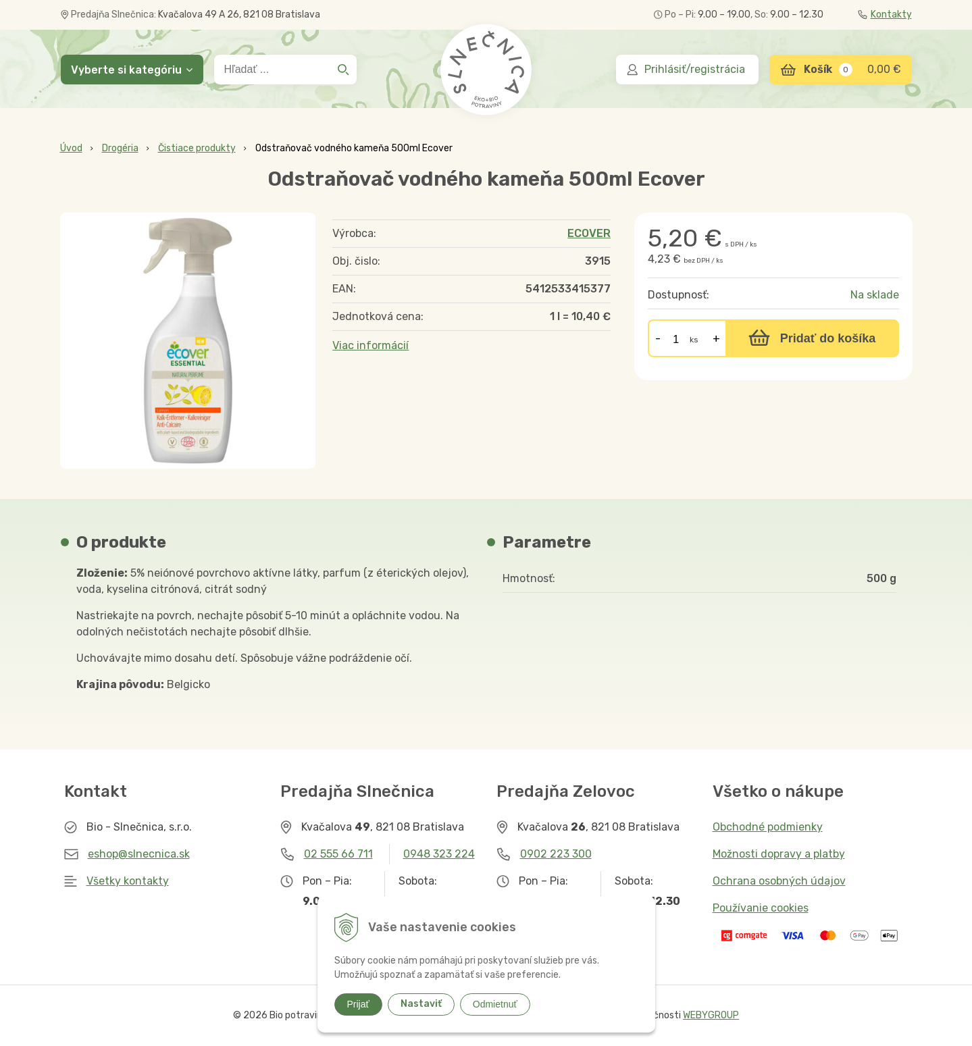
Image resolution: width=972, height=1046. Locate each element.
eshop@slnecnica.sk (139, 853)
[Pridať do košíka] (812, 338)
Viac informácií (370, 345)
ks (694, 339)
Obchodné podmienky (768, 826)
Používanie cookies (761, 907)
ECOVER (589, 233)
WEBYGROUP (711, 1015)
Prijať (358, 1004)
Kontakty (885, 14)
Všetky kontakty (127, 880)
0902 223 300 (556, 853)
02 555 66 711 (338, 853)
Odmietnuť (495, 1004)
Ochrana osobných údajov (779, 880)
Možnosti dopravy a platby (779, 853)
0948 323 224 (439, 853)
